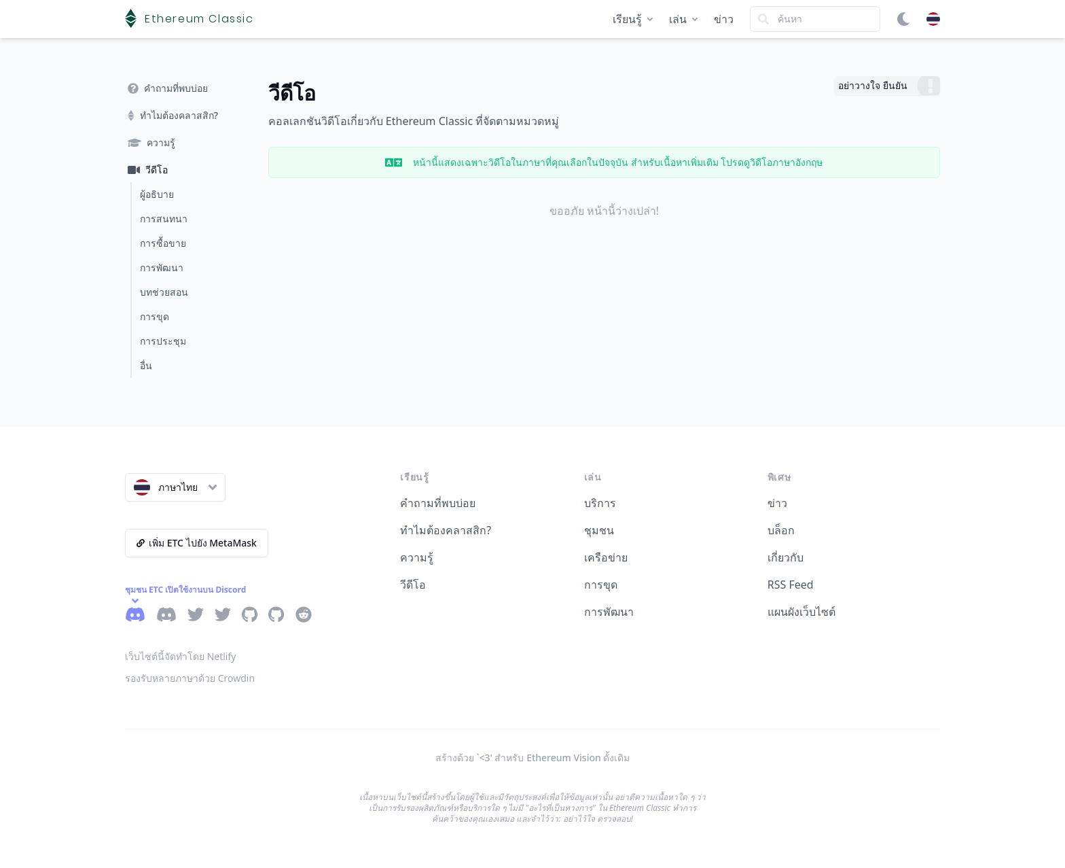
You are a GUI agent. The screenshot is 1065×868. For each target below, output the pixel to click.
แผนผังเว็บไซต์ (801, 611)
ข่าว (724, 19)
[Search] (815, 19)
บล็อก (781, 530)
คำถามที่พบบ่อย (437, 503)
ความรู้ (416, 557)
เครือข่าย (606, 557)
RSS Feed (791, 584)
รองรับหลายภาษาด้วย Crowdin (190, 678)
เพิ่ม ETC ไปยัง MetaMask (197, 542)
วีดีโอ (413, 584)
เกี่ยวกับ (786, 557)
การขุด (600, 584)
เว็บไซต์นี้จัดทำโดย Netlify (180, 656)
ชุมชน (599, 530)
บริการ (600, 503)
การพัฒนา (609, 611)
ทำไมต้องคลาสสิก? (445, 530)
